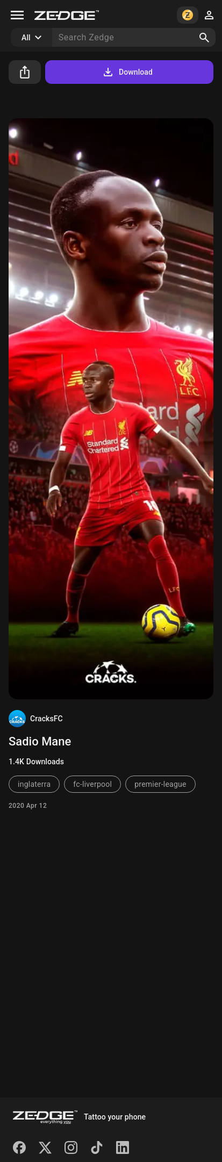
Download (127, 72)
